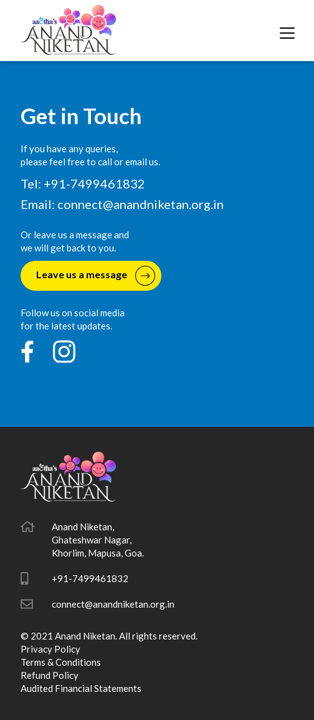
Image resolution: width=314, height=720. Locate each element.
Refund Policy (49, 675)
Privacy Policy (50, 648)
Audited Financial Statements (81, 688)
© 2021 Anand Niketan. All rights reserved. (109, 635)
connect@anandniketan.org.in (140, 204)
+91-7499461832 (90, 578)
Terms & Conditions (61, 662)
